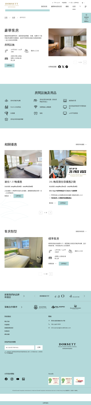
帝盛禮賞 (64, 2)
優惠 (67, 6)
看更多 (7, 233)
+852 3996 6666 (56, 353)
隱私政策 (11, 381)
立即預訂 (9, 94)
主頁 (6, 46)
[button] (84, 91)
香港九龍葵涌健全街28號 (58, 349)
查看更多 (51, 301)
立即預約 (45, 403)
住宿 (74, 6)
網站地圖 (7, 363)
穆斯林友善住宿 (56, 6)
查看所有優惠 (80, 182)
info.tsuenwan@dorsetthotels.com (61, 356)
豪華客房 (23, 46)
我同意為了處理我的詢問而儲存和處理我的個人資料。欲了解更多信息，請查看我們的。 (24, 381)
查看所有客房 (80, 269)
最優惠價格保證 (9, 356)
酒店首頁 (44, 6)
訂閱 (39, 376)
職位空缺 (7, 350)
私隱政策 (7, 359)
